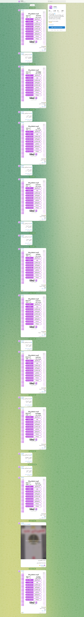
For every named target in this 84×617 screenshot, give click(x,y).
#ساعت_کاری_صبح (28, 119)
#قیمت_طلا (44, 49)
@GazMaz (42, 565)
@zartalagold (51, 24)
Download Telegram (56, 27)
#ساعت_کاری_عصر (28, 60)
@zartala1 (55, 7)
